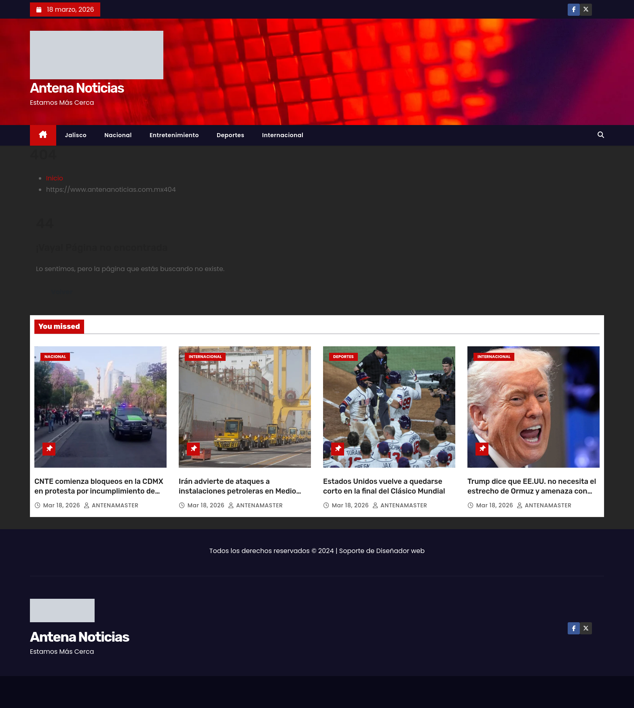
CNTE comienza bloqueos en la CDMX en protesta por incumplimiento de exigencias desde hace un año (98, 491)
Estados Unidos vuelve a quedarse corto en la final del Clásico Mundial (384, 486)
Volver (61, 292)
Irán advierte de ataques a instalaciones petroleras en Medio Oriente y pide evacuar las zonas (237, 491)
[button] (601, 135)
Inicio (54, 178)
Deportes (230, 135)
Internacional (282, 135)
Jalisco (76, 135)
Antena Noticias (77, 88)
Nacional (118, 135)
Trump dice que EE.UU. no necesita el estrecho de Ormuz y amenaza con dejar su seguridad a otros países (531, 491)
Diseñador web (400, 550)
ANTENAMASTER (111, 505)
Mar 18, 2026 (62, 505)
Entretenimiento (174, 135)
